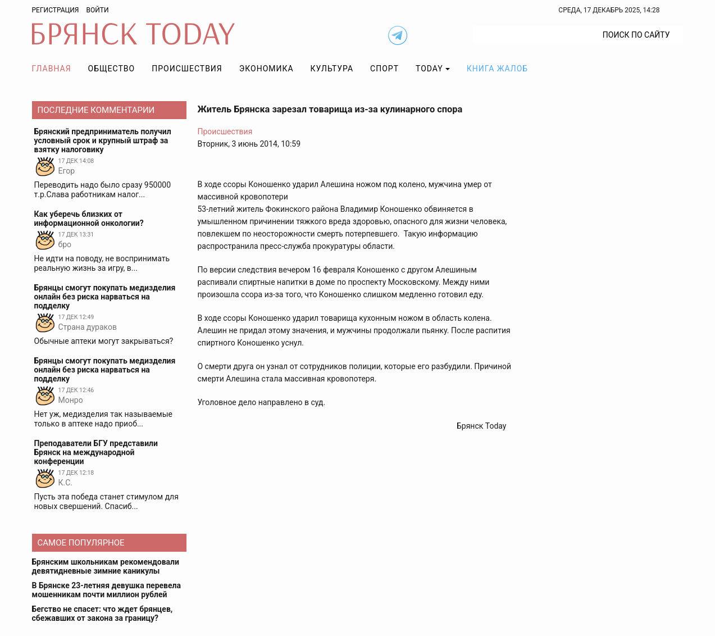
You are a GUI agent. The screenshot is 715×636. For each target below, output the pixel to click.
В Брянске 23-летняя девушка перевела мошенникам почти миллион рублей (106, 590)
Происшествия (187, 68)
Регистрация (55, 10)
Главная (51, 68)
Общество (111, 68)
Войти (97, 10)
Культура (332, 68)
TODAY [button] (429, 68)
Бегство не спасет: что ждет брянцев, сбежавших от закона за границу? (102, 614)
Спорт (384, 68)
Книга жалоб (497, 68)
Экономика (266, 68)
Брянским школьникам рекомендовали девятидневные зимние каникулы (105, 566)
